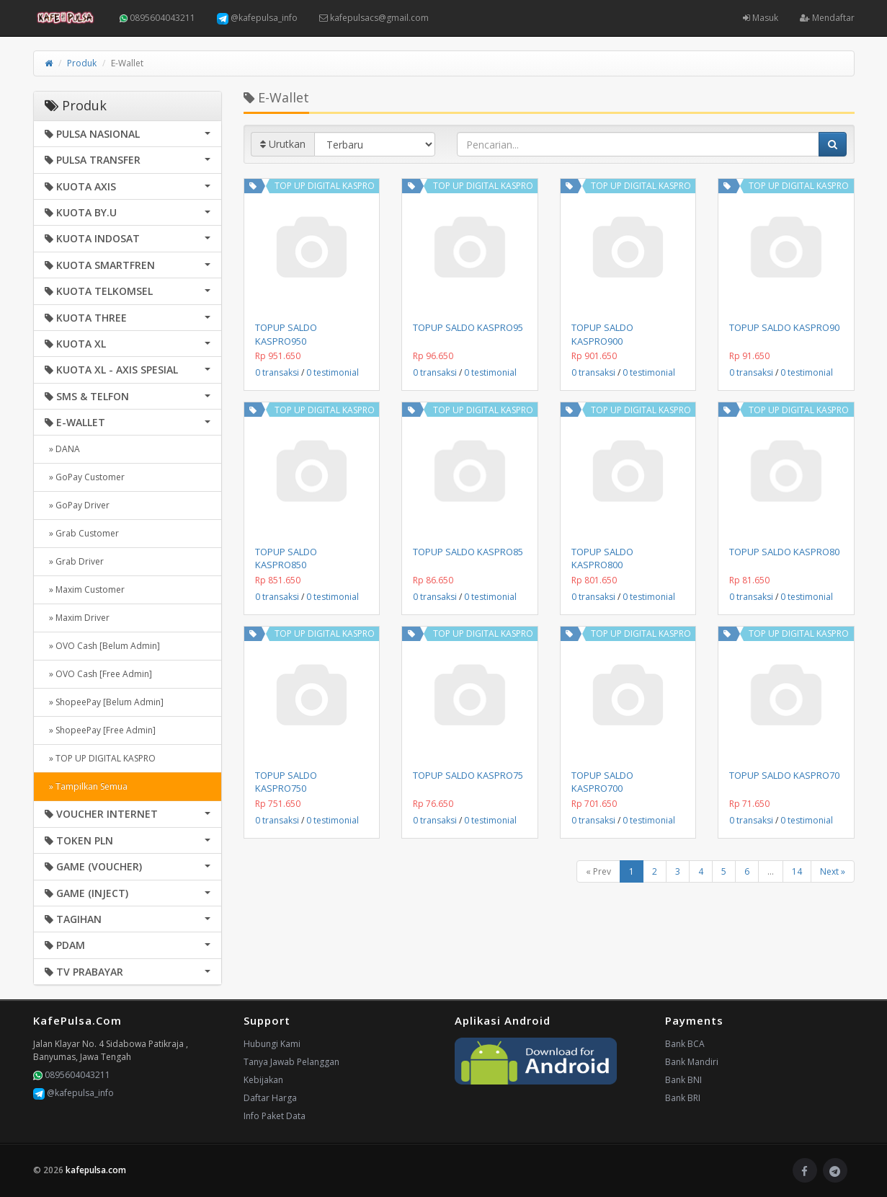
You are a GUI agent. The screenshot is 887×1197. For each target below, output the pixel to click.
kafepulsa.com (96, 1170)
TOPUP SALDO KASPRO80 (784, 551)
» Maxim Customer (85, 589)
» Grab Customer (82, 533)
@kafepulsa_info (257, 18)
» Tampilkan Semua (86, 786)
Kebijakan (263, 1080)
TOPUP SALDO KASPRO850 (286, 558)
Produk (82, 63)
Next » (832, 871)
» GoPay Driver (77, 505)
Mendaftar (827, 18)
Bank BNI (683, 1080)
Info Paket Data (275, 1116)
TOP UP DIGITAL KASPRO (325, 186)
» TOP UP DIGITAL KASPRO (100, 758)
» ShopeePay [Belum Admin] (104, 702)
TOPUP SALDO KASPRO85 (468, 551)
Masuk (760, 18)
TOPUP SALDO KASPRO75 (468, 775)
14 (797, 871)
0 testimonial (332, 372)
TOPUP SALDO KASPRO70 (784, 775)
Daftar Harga (270, 1098)
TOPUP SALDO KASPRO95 (468, 327)
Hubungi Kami (272, 1044)
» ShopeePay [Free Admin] (100, 730)
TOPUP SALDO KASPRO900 (602, 334)
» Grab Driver (74, 561)
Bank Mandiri (691, 1062)
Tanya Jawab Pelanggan (291, 1062)
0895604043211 (157, 18)
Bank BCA (685, 1044)
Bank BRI (682, 1098)
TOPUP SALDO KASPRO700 (602, 782)
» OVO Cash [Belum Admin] (102, 646)
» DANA (62, 449)
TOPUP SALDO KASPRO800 (602, 558)
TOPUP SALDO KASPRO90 (784, 327)
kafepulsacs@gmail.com (374, 18)
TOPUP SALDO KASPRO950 (286, 334)
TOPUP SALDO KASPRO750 (286, 782)
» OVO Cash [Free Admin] (98, 674)
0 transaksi (277, 372)
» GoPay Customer (85, 477)
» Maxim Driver (77, 617)
